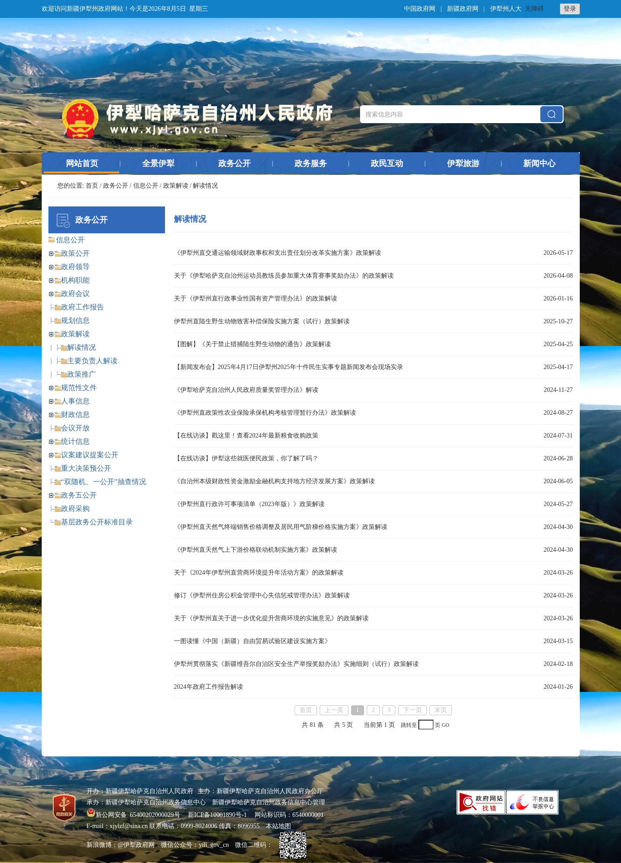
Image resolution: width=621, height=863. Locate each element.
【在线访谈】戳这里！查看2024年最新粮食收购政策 (246, 435)
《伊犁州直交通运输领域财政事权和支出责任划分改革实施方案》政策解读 (277, 252)
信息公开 (145, 185)
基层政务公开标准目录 (97, 522)
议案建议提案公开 (89, 455)
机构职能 (75, 280)
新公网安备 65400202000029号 (134, 814)
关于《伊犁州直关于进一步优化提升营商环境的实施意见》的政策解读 (271, 618)
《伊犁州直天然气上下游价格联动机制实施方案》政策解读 (255, 549)
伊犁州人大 (505, 8)
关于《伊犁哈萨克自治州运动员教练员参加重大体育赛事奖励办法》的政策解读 (284, 275)
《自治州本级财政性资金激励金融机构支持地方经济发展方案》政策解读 (274, 481)
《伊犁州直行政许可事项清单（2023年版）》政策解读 (249, 504)
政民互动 (387, 163)
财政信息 (75, 414)
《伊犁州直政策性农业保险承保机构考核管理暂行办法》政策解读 (265, 412)
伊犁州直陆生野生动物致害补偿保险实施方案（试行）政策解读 (262, 321)
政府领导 (75, 266)
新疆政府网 (462, 8)
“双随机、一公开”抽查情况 (103, 481)
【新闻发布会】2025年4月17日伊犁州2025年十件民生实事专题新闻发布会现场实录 (288, 367)
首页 (92, 185)
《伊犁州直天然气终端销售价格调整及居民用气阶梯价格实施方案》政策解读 (280, 527)
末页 (440, 710)
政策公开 (75, 253)
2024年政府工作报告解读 (208, 686)
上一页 (334, 710)
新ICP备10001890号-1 (217, 814)
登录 (570, 8)
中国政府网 (419, 8)
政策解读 (175, 185)
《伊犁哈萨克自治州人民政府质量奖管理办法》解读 (246, 389)
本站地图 (278, 826)
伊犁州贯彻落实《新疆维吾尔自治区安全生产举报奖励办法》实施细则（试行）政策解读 (296, 664)
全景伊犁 (158, 163)
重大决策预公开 (86, 468)
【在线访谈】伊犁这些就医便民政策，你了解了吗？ (246, 458)
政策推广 (81, 374)
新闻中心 (539, 163)
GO (445, 725)
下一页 (412, 710)
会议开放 (75, 428)
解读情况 (81, 347)
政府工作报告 (82, 307)
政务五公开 (79, 495)
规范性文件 (79, 387)
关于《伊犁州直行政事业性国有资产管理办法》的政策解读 (255, 298)
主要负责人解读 (92, 361)
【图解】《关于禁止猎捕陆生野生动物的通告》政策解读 (252, 344)
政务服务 (311, 163)
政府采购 (75, 508)
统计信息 (75, 441)
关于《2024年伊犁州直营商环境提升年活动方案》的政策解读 (258, 572)
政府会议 (75, 293)
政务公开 (234, 163)
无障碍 (534, 8)
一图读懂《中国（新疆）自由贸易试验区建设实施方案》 (252, 641)
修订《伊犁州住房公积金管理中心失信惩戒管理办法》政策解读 (262, 595)
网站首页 (82, 163)
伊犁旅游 (463, 163)
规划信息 (75, 320)
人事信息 (75, 401)
